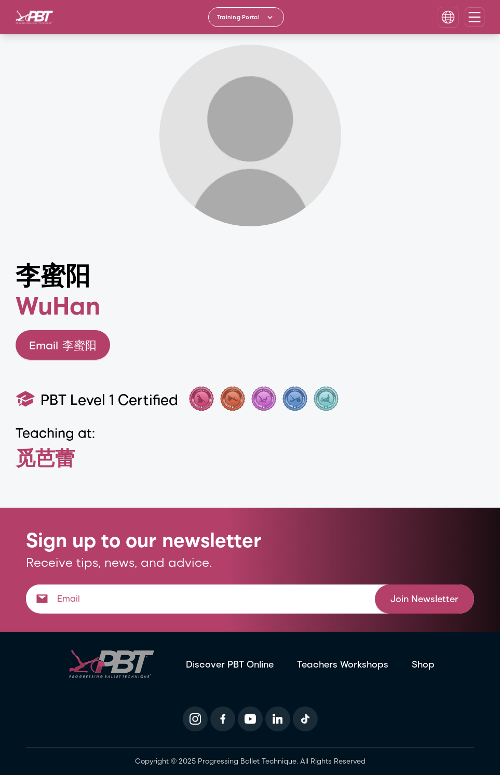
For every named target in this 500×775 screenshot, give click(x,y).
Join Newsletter (424, 598)
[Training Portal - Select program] (246, 17)
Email (63, 345)
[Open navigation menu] (474, 17)
